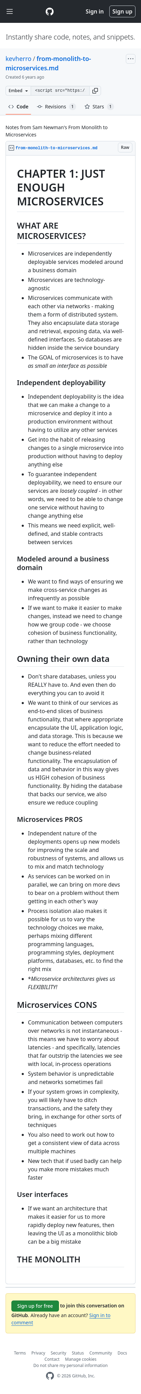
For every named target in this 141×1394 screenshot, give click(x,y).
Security (58, 1353)
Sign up (122, 11)
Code (18, 106)
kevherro (18, 58)
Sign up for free (35, 1306)
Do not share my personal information (70, 1365)
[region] (70, 720)
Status (78, 1353)
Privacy (38, 1353)
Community (100, 1353)
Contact (51, 1359)
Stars (99, 106)
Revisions (56, 106)
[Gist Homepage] (50, 11)
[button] (95, 91)
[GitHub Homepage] (50, 1375)
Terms (20, 1353)
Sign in (95, 11)
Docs (122, 1353)
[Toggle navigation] (10, 11)
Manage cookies (81, 1359)
